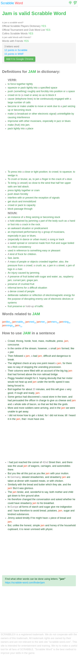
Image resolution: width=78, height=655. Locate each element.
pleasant (55, 250)
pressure (12, 265)
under (40, 381)
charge (42, 400)
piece (53, 518)
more (21, 407)
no (14, 367)
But (9, 473)
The (10, 363)
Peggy (11, 378)
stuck (28, 109)
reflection (37, 295)
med (30, 321)
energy (67, 295)
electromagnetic (54, 295)
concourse (13, 344)
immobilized (29, 201)
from (48, 243)
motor (69, 378)
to (9, 84)
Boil (10, 389)
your (57, 473)
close (27, 171)
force (13, 84)
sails (10, 186)
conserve (33, 243)
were (26, 370)
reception (43, 197)
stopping (28, 367)
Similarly (12, 484)
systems (12, 302)
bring (13, 182)
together (21, 84)
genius (18, 396)
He (9, 499)
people (23, 261)
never (27, 529)
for (25, 254)
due (55, 106)
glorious (28, 488)
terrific (51, 381)
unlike (16, 525)
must (30, 419)
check (25, 363)
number (18, 102)
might (39, 518)
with (67, 98)
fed (51, 404)
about (29, 389)
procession (55, 367)
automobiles (63, 466)
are (15, 186)
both (51, 492)
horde (28, 341)
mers (53, 321)
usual (20, 466)
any (34, 363)
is (22, 529)
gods (64, 404)
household (70, 525)
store (51, 396)
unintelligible (64, 113)
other (34, 113)
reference (21, 250)
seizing (71, 106)
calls (28, 102)
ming (64, 321)
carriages (46, 466)
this (53, 389)
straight (28, 378)
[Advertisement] (42, 150)
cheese (62, 400)
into (36, 87)
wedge (11, 175)
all (22, 473)
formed (65, 348)
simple (36, 525)
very (69, 389)
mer (42, 321)
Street (52, 462)
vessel (23, 182)
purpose (16, 298)
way (18, 367)
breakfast (49, 503)
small (53, 348)
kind (12, 254)
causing (12, 117)
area (34, 95)
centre (18, 348)
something (20, 91)
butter (42, 484)
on (16, 95)
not (16, 381)
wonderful (35, 492)
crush (14, 179)
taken (11, 480)
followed (18, 355)
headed (19, 378)
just (16, 462)
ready (31, 393)
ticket (40, 415)
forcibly (45, 91)
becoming (19, 109)
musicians (35, 121)
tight (36, 171)
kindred (12, 514)
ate (59, 484)
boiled (70, 243)
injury (14, 272)
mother (59, 492)
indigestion (66, 506)
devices (66, 298)
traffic (40, 306)
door (69, 179)
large (10, 102)
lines (29, 98)
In (9, 348)
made (42, 243)
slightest (17, 363)
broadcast (22, 113)
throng (19, 341)
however (42, 348)
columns (18, 370)
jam (27, 124)
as (43, 95)
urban (36, 239)
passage (19, 208)
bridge (54, 374)
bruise (24, 179)
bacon (33, 404)
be (38, 98)
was (10, 367)
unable (30, 106)
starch (35, 506)
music (43, 239)
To (9, 171)
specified (45, 87)
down (17, 194)
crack (58, 179)
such (61, 220)
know (20, 415)
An (9, 272)
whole (18, 404)
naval (45, 396)
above (29, 374)
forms (25, 506)
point (44, 363)
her (62, 182)
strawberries (37, 477)
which (49, 484)
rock (37, 224)
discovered (33, 396)
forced (17, 385)
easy (44, 250)
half (58, 182)
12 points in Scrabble (15, 50)
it (55, 95)
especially (48, 121)
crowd (11, 95)
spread (21, 243)
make (23, 106)
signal (52, 113)
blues (68, 121)
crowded (43, 261)
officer (32, 400)
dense (13, 291)
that (53, 182)
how (26, 415)
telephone (21, 98)
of (24, 102)
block (51, 95)
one (39, 363)
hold (12, 220)
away (25, 411)
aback (25, 186)
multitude (50, 341)
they (55, 484)
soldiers (29, 407)
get (9, 201)
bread (30, 484)
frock (20, 254)
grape (30, 280)
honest (27, 525)
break (11, 359)
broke (20, 492)
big (62, 370)
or (19, 87)
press (14, 171)
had (14, 374)
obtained (20, 220)
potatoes (52, 510)
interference (23, 117)
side (24, 404)
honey (53, 525)
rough (20, 393)
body (55, 220)
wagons (35, 466)
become (12, 106)
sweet (13, 243)
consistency (24, 246)
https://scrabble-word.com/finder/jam (25, 582)
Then (10, 355)
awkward (16, 228)
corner (35, 462)
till (66, 415)
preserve (14, 276)
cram (37, 190)
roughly (31, 91)
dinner (20, 480)
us (56, 400)
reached (22, 462)
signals (56, 197)
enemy (39, 298)
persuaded (18, 400)
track (61, 239)
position (58, 91)
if (15, 393)
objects (34, 261)
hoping (43, 378)
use (45, 298)
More (10, 407)
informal (12, 287)
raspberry (68, 276)
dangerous (62, 355)
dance (26, 239)
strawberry (55, 477)
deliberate (13, 295)
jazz (59, 121)
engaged (59, 98)
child (70, 492)
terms (20, 287)
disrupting (29, 298)
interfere (12, 197)
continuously (47, 98)
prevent (29, 197)
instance (15, 217)
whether (67, 499)
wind (47, 182)
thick (15, 246)
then (58, 462)
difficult (33, 287)
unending (43, 367)
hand (72, 220)
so (40, 95)
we (47, 404)
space (54, 87)
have (36, 419)
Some (11, 396)
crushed (25, 284)
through (28, 208)
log (65, 370)
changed (27, 499)
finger (45, 179)
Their (10, 370)
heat (21, 381)
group (47, 231)
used (10, 250)
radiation (24, 295)
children (31, 254)
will (57, 389)
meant (51, 363)
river (20, 269)
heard (72, 415)
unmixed (35, 529)
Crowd (11, 341)
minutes (40, 389)
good (10, 393)
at (31, 363)
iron (39, 374)
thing (28, 217)
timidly (26, 518)
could (11, 503)
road (26, 95)
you (14, 473)
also (61, 261)
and (38, 91)
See (10, 258)
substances (23, 514)
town (64, 396)
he (74, 499)
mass (13, 261)
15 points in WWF (14, 54)
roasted (34, 480)
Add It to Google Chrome (19, 59)
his (41, 503)
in (55, 121)
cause (11, 98)
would (11, 381)
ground (30, 495)
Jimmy (11, 518)
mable (18, 321)
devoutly (52, 378)
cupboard (13, 529)
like (7, 321)
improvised (17, 231)
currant (17, 280)
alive (36, 495)
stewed (26, 477)
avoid (36, 510)
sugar (64, 243)
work (49, 106)
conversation (43, 499)
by (72, 113)
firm (23, 495)
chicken (59, 480)
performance (31, 231)
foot (13, 224)
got (9, 495)
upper (68, 182)
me (57, 506)
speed (59, 381)
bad (35, 355)
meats (42, 480)
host (34, 341)
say (46, 492)
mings (8, 325)
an (9, 217)
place (30, 128)
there (69, 363)
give (62, 389)
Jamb (16, 258)
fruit (17, 124)
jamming (33, 220)
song (52, 239)
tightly (29, 84)
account (48, 370)
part (65, 106)
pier (12, 352)
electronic (43, 113)
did (10, 415)
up (9, 109)
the (53, 179)
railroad (46, 374)
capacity (31, 205)
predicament (41, 228)
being (11, 385)
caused (22, 272)
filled (32, 370)
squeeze (12, 87)
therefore (16, 499)
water (55, 276)
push (10, 91)
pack (23, 87)
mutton (64, 473)
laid (19, 186)
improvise (13, 121)
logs (10, 269)
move (41, 106)
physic (49, 529)
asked (59, 499)
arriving (44, 407)
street (61, 265)
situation (26, 228)
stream (33, 348)
